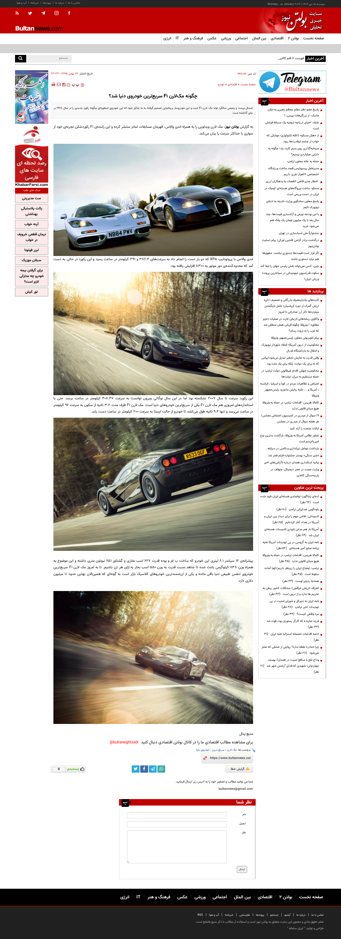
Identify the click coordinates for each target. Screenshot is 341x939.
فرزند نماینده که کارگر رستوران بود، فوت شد (292, 624)
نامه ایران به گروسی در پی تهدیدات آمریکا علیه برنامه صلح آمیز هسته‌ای (291, 545)
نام (244, 814)
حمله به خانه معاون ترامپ (303, 161)
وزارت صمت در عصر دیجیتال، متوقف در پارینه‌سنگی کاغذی (294, 472)
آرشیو (287, 915)
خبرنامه (34, 3)
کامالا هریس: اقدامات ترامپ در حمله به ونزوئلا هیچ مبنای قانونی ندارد (290, 405)
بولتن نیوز (232, 127)
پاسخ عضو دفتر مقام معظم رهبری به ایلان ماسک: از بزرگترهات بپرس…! (293, 112)
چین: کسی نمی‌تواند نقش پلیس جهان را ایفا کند (289, 266)
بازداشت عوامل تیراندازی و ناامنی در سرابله (293, 448)
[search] (20, 58)
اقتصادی (232, 84)
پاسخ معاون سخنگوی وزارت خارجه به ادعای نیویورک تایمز (292, 204)
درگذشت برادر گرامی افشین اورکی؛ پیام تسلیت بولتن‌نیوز (290, 243)
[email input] (177, 824)
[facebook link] (144, 769)
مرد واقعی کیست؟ (301, 614)
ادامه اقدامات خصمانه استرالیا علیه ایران (291, 637)
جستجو (274, 915)
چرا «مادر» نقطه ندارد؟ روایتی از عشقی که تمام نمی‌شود (290, 650)
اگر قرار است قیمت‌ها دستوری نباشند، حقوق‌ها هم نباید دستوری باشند (290, 256)
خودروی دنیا (203, 750)
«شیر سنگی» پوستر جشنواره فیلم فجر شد (293, 455)
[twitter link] (136, 769)
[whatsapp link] (161, 769)
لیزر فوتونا (31, 250)
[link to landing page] (300, 20)
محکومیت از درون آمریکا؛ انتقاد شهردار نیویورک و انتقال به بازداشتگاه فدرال (290, 348)
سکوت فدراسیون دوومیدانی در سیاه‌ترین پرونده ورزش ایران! (290, 276)
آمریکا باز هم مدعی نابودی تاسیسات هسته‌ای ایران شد (291, 532)
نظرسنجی (244, 915)
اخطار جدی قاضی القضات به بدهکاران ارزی (292, 181)
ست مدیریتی (31, 198)
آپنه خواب (31, 224)
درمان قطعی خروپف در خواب (31, 237)
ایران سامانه (296, 928)
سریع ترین (218, 750)
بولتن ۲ (293, 38)
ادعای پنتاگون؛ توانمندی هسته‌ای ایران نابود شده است (289, 499)
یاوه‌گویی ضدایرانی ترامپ (297, 509)
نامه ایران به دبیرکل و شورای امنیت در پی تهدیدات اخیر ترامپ (294, 604)
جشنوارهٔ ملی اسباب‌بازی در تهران (299, 233)
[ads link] (292, 82)
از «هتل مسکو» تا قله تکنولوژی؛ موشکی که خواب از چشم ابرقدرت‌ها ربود (293, 138)
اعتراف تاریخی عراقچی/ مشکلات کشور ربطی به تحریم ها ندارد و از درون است (291, 591)
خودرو (221, 84)
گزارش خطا (240, 769)
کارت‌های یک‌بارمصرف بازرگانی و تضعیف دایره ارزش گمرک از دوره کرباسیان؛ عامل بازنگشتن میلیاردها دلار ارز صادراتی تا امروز (291, 306)
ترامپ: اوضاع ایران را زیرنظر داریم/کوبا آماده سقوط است (292, 571)
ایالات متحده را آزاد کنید (304, 428)
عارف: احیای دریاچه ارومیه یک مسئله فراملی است (292, 125)
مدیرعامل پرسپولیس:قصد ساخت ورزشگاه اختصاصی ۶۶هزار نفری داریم (293, 171)
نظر (244, 832)
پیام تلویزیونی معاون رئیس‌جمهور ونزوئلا (295, 338)
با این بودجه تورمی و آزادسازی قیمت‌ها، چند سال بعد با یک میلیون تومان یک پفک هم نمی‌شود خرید (292, 220)
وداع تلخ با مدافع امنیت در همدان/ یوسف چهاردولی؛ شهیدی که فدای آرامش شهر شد (289, 666)
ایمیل (242, 823)
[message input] (177, 846)
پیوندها (47, 3)
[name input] (177, 815)
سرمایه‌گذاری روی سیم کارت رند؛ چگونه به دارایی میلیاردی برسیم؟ (293, 151)
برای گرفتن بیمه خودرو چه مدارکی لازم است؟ (31, 276)
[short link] (230, 758)
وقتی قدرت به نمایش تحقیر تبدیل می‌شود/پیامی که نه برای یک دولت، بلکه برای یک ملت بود (290, 360)
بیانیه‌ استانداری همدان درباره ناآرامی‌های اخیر (291, 462)
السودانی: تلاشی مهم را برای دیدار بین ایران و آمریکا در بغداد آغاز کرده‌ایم (291, 519)
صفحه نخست (313, 38)
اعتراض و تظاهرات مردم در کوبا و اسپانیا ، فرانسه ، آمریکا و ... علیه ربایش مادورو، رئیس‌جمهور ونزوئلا (289, 389)
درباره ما (59, 3)
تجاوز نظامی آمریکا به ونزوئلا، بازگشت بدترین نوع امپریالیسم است (289, 438)
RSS (200, 915)
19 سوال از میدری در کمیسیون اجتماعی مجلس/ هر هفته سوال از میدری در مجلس (290, 418)
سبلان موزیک (31, 260)
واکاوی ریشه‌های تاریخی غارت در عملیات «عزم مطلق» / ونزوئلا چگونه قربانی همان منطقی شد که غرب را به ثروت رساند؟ (291, 325)
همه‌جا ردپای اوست (300, 581)
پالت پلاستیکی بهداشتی (31, 211)
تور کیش (31, 292)
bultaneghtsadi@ (124, 742)
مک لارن (232, 750)
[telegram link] (153, 769)
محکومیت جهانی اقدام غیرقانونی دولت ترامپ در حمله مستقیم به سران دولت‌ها (290, 373)
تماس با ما (74, 3)
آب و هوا (21, 3)
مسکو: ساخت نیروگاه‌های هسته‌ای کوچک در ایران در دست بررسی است (292, 191)
